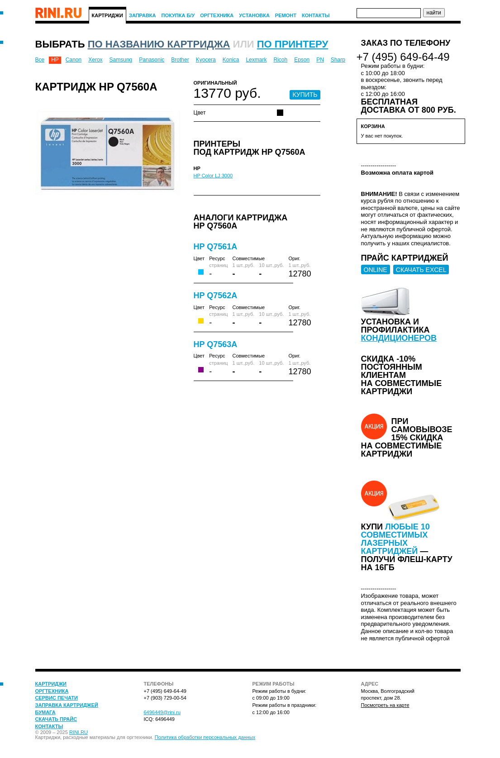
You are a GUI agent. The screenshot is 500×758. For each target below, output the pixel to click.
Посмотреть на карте (385, 705)
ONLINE (375, 269)
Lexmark (256, 60)
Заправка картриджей (66, 705)
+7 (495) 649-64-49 (403, 57)
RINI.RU (78, 732)
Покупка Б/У (178, 15)
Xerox (95, 60)
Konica (231, 60)
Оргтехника (216, 15)
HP (55, 60)
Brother (180, 60)
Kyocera (206, 60)
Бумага (45, 712)
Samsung (121, 60)
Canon (73, 60)
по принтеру (292, 44)
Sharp (338, 60)
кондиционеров (399, 338)
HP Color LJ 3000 (213, 175)
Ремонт (285, 15)
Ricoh (280, 60)
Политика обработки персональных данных (205, 737)
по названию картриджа (159, 44)
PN (320, 60)
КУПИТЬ (304, 94)
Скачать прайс (56, 719)
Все (40, 60)
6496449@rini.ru (162, 712)
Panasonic (151, 60)
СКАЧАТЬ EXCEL (421, 269)
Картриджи (108, 15)
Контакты (316, 15)
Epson (302, 60)
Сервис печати (56, 698)
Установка (254, 15)
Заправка (142, 15)
